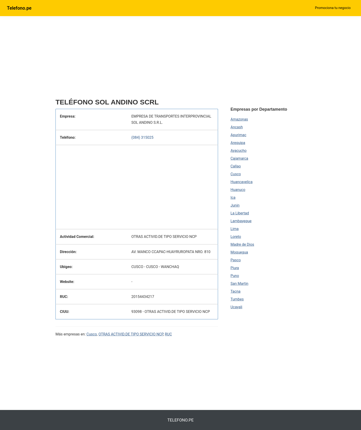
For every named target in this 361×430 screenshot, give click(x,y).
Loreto (235, 236)
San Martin (239, 283)
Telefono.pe (19, 8)
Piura (234, 268)
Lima (234, 229)
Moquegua (239, 252)
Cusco (92, 334)
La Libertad (239, 213)
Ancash (236, 127)
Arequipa (237, 143)
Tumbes (237, 299)
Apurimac (238, 135)
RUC (168, 334)
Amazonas (239, 119)
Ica (232, 197)
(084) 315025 (142, 137)
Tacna (235, 291)
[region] (136, 59)
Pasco (235, 260)
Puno (234, 276)
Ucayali (236, 307)
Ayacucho (238, 150)
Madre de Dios (242, 244)
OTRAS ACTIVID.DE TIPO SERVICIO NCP (131, 334)
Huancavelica (241, 182)
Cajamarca (239, 158)
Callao (235, 166)
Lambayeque (240, 221)
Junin (234, 205)
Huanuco (237, 190)
